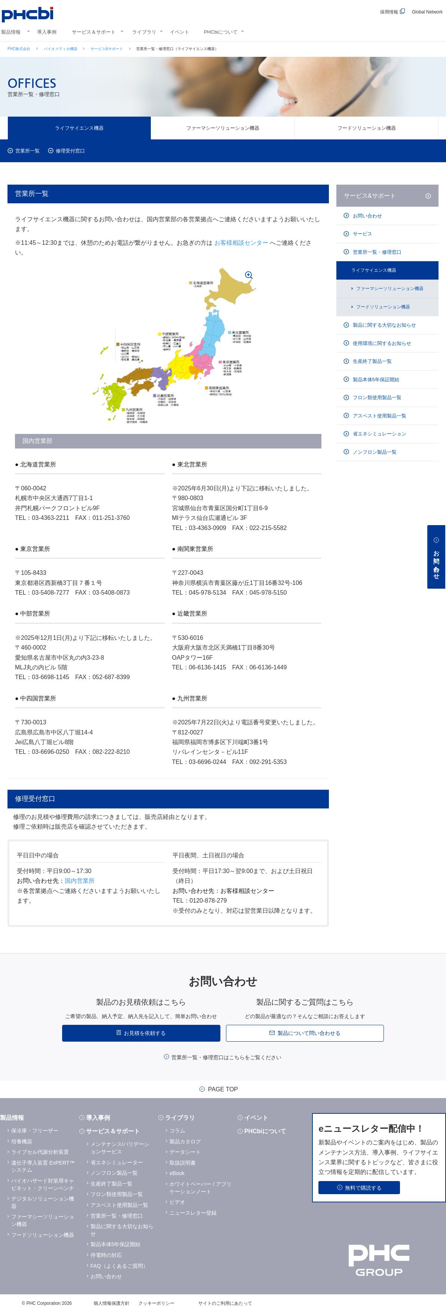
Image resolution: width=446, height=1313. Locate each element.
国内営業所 (80, 881)
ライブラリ (144, 32)
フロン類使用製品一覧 (376, 397)
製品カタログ (185, 1141)
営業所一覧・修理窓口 (376, 252)
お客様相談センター (241, 243)
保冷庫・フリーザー (34, 1131)
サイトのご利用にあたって (225, 1303)
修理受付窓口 (70, 151)
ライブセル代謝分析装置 (40, 1152)
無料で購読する (363, 1188)
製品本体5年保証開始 (375, 379)
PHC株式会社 (18, 49)
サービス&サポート (107, 49)
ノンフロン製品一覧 (374, 452)
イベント (179, 32)
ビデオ (177, 1202)
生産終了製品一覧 (371, 361)
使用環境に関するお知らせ (381, 343)
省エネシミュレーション (378, 434)
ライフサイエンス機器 (79, 128)
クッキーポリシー (156, 1303)
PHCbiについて (221, 32)
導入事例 (46, 32)
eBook (176, 1173)
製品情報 (11, 32)
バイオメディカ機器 (60, 49)
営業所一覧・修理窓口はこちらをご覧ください (226, 1057)
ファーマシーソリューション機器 (222, 128)
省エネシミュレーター (117, 1162)
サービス (361, 234)
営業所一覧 (27, 151)
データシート (185, 1152)
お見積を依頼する (145, 1033)
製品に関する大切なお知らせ (383, 325)
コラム (177, 1131)
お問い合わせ (366, 216)
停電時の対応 (106, 1255)
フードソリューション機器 (366, 128)
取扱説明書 (182, 1163)
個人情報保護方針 (111, 1303)
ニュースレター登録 (193, 1213)
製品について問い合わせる (309, 1033)
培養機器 (21, 1141)
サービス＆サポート (94, 32)
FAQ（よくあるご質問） (119, 1266)
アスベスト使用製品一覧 (378, 416)
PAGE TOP (223, 1089)
